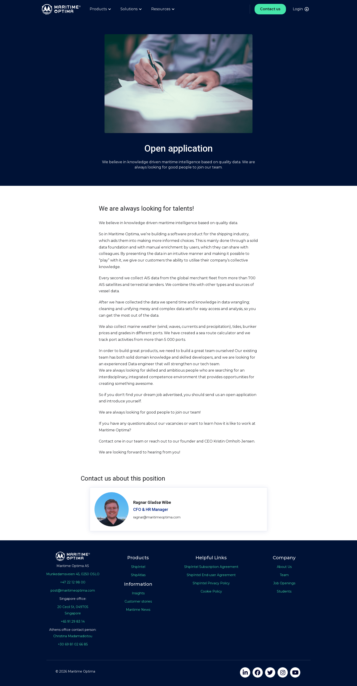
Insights (138, 593)
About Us (284, 567)
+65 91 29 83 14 (73, 621)
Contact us (270, 9)
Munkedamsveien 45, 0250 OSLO (72, 574)
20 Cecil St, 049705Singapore (72, 610)
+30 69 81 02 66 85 (73, 644)
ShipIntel (138, 567)
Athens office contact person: (72, 630)
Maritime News (138, 610)
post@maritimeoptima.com (73, 590)
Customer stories (138, 601)
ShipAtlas (138, 575)
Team (284, 575)
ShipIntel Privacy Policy (211, 583)
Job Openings (284, 583)
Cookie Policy (211, 591)
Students (284, 591)
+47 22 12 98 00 (72, 582)
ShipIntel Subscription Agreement (211, 567)
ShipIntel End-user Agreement (211, 575)
